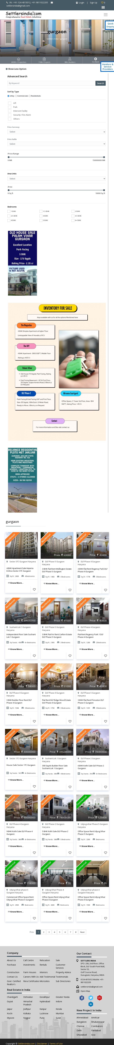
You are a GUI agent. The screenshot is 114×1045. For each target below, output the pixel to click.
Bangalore (82, 1013)
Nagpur (26, 1009)
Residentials (36, 96)
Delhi (79, 1021)
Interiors (44, 963)
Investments (29, 955)
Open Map (85, 982)
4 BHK (11, 211)
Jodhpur (27, 1000)
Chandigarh (12, 988)
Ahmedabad (82, 1008)
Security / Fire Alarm (22, 114)
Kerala (59, 1000)
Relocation (45, 951)
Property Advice (63, 963)
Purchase (11, 955)
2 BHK (76, 202)
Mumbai (60, 1004)
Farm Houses (29, 963)
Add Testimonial (47, 967)
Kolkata (27, 1004)
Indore (59, 992)
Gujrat (10, 992)
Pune (42, 1009)
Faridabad (96, 1021)
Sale (58, 951)
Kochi (9, 1004)
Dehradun (28, 988)
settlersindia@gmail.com (92, 977)
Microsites (45, 972)
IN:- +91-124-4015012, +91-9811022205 (27, 2)
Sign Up (93, 2)
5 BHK (43, 211)
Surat (58, 1009)
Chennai (80, 1017)
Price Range (13, 153)
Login (81, 2)
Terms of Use (56, 1034)
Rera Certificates (31, 972)
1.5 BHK (44, 202)
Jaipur (9, 1000)
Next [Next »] (82, 923)
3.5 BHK (76, 207)
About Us (11, 951)
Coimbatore (97, 1017)
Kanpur (43, 1000)
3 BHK (43, 207)
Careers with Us (31, 967)
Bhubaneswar (97, 1013)
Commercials (22, 96)
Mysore (10, 1009)
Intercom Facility (20, 111)
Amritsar (95, 1008)
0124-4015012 (87, 970)
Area (10, 182)
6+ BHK (76, 211)
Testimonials (62, 967)
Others (16, 118)
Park (15, 107)
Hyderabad (45, 992)
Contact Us (12, 967)
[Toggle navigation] (105, 14)
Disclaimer (42, 1034)
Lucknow (44, 1004)
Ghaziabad (82, 1025)
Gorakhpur (45, 988)
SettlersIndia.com (26, 1034)
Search (100, 83)
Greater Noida (62, 988)
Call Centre (28, 951)
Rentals (43, 955)
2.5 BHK (12, 207)
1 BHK (11, 202)
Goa (93, 1025)
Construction (13, 963)
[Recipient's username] (51, 83)
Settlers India (52, 38)
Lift (14, 103)
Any (12, 96)
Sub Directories (63, 972)
